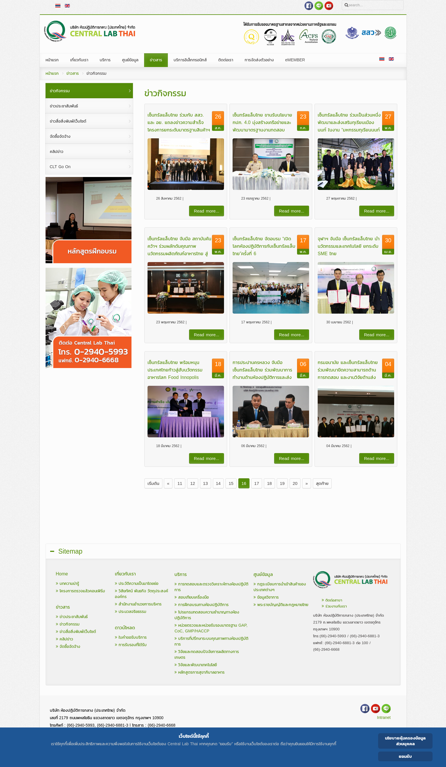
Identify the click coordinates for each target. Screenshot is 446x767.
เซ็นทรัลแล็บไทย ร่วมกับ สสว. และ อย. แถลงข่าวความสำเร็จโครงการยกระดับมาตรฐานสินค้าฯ (179, 122)
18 (269, 483)
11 (179, 483)
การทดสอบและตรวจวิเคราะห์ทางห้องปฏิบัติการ (211, 587)
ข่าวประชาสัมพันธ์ (72, 617)
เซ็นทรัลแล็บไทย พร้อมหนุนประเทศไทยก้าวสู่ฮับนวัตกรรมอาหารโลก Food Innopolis (175, 370)
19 (282, 483)
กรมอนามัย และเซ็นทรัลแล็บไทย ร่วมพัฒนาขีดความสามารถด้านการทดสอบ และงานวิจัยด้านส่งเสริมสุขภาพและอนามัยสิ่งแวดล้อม (348, 377)
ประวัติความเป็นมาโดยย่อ (136, 584)
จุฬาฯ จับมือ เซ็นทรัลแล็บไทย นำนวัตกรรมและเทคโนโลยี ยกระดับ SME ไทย (349, 246)
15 (231, 483)
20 (295, 483)
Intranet (383, 718)
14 (218, 483)
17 (256, 483)
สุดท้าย (322, 483)
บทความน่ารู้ (67, 584)
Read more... (206, 211)
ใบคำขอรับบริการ (131, 637)
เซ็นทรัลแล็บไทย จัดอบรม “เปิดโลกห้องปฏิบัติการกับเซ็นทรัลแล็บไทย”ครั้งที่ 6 (264, 246)
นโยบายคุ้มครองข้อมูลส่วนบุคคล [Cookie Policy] (405, 741)
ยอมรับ (405, 756)
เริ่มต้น (153, 483)
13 (205, 483)
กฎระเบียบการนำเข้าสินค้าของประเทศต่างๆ (280, 587)
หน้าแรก (52, 73)
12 (192, 483)
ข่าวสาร (72, 73)
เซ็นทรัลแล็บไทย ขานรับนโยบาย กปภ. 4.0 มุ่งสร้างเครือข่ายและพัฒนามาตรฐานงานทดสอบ (262, 122)
